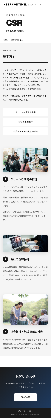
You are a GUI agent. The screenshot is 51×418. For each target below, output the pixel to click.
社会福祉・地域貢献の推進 (25, 131)
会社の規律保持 (25, 121)
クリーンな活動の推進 (25, 112)
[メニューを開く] (45, 4)
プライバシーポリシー (25, 411)
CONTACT (25, 397)
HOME (5, 39)
